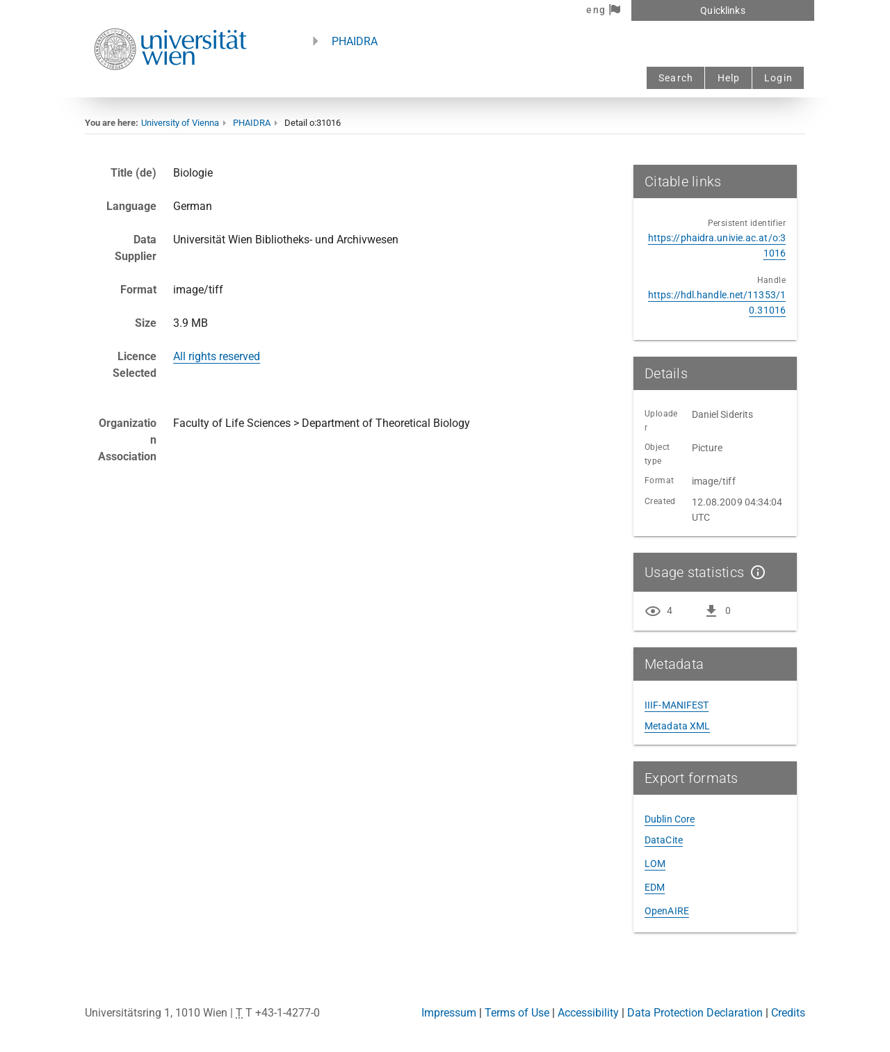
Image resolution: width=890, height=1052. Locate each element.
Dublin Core (670, 819)
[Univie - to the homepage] (170, 88)
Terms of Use (517, 1012)
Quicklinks (722, 10)
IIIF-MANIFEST (677, 705)
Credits (788, 1012)
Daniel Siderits (723, 414)
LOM (655, 863)
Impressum (448, 1012)
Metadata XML (677, 725)
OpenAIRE (667, 910)
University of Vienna (180, 123)
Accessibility (588, 1012)
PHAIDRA (355, 41)
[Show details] (755, 572)
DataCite (664, 839)
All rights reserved (216, 356)
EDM (655, 887)
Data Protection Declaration (695, 1012)
